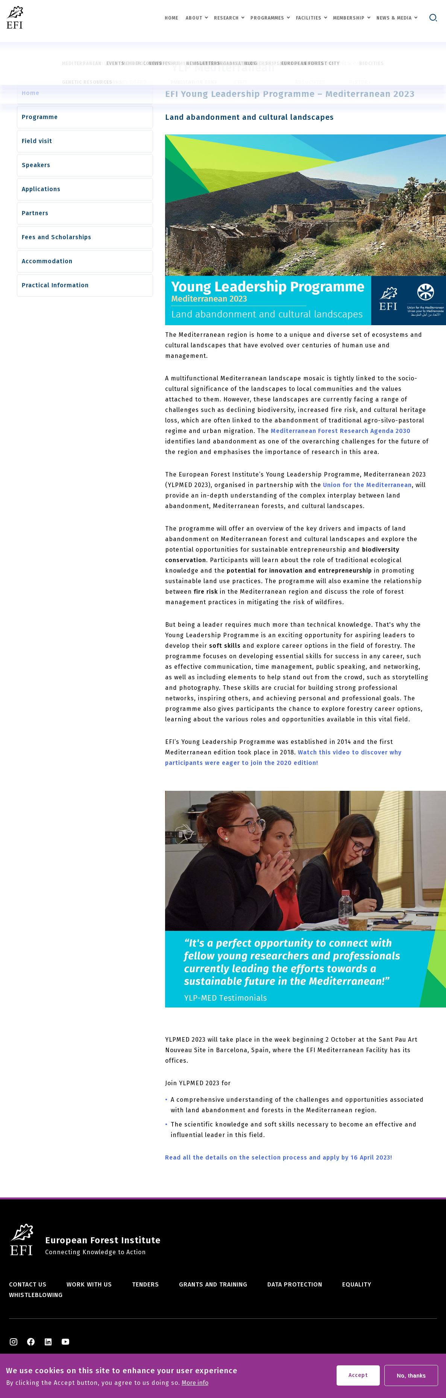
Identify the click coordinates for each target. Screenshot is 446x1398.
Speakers (36, 165)
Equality (357, 1284)
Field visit (37, 141)
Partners (35, 213)
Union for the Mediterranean (367, 485)
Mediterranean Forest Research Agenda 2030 (341, 430)
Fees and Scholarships (56, 237)
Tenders (145, 1284)
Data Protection (294, 1284)
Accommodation (47, 261)
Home (171, 18)
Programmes (267, 18)
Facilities (309, 18)
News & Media (394, 18)
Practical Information (55, 285)
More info (195, 1383)
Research (226, 18)
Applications (41, 189)
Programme (40, 117)
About (194, 18)
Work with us (89, 1284)
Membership (349, 18)
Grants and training (213, 1284)
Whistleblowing (36, 1294)
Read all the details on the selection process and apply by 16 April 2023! (278, 1157)
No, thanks (411, 1376)
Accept (358, 1376)
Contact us (28, 1284)
